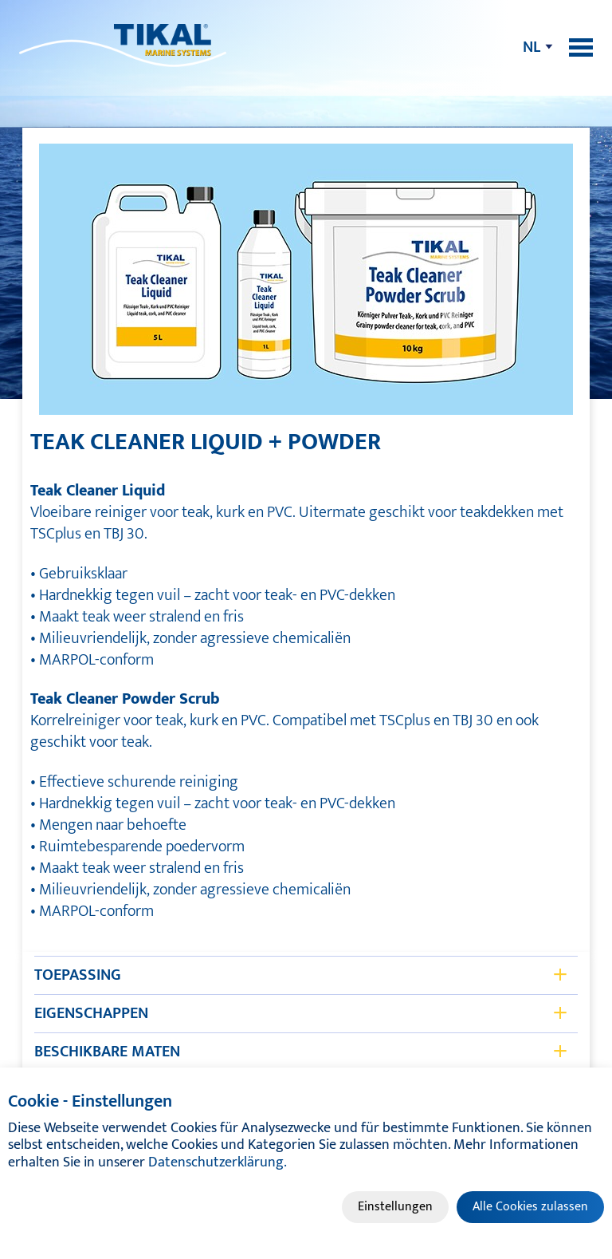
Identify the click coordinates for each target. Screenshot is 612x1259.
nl (531, 47)
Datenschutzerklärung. (217, 1162)
